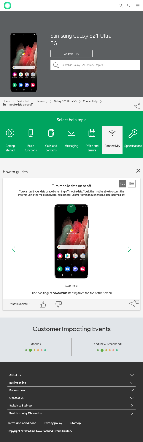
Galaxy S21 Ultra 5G (65, 101)
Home (6, 101)
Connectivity (90, 101)
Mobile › (36, 344)
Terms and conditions (21, 423)
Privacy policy (53, 423)
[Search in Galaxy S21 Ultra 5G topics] (95, 65)
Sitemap (75, 423)
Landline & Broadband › (107, 344)
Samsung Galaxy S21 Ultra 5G (80, 39)
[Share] (139, 101)
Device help (23, 101)
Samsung (42, 101)
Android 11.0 (71, 54)
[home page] (7, 5)
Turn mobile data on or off (17, 104)
